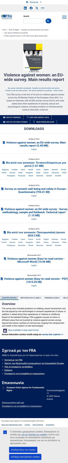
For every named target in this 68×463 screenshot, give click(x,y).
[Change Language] (34, 2)
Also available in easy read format (23, 330)
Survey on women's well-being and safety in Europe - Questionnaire (34, 190)
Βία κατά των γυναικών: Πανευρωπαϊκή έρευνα (34, 234)
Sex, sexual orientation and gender (16, 33)
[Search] (33, 20)
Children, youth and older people (16, 90)
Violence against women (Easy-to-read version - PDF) (34, 280)
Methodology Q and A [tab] (30, 298)
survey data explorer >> (52, 334)
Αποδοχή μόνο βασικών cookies (25, 457)
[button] (25, 8)
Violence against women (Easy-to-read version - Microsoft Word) (34, 260)
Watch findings (13, 117)
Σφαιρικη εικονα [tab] (9, 298)
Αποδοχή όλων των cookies (23, 450)
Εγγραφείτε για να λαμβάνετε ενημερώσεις (25, 373)
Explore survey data (39, 117)
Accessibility (50, 425)
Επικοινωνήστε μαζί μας (13, 402)
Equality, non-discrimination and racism (35, 30)
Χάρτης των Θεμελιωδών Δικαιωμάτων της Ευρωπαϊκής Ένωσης (34, 363)
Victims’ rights (58, 90)
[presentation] (9, 298)
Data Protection (38, 425)
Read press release (45, 122)
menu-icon (64, 17)
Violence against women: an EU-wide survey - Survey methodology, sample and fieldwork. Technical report (33, 212)
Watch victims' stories (16, 122)
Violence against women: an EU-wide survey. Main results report (25, 36)
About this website (7, 425)
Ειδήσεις (8, 370)
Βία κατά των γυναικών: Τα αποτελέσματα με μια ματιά (34, 164)
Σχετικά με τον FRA (13, 360)
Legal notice (18, 425)
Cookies (27, 425)
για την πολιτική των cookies (34, 435)
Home (4, 30)
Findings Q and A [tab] (52, 298)
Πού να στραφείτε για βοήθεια (19, 367)
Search (26, 16)
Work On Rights (14, 30)
